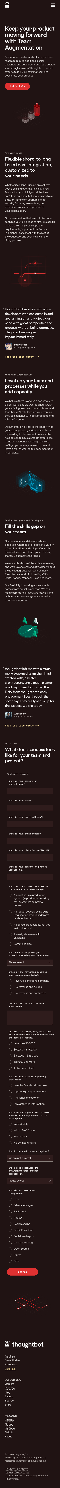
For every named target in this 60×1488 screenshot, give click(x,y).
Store (8, 1405)
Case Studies (12, 1360)
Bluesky (9, 1420)
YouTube (10, 1428)
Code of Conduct (13, 1476)
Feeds (8, 1437)
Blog (7, 1392)
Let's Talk (10, 1369)
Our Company (13, 1380)
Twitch (8, 1432)
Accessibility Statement (36, 1476)
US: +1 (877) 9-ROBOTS (16, 1469)
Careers (9, 1384)
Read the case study (19, 356)
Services (10, 1356)
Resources (11, 1365)
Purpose (10, 1388)
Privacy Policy (12, 1479)
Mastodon (11, 1416)
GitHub (9, 1424)
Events (9, 1397)
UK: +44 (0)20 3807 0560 (17, 1472)
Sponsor (10, 1401)
